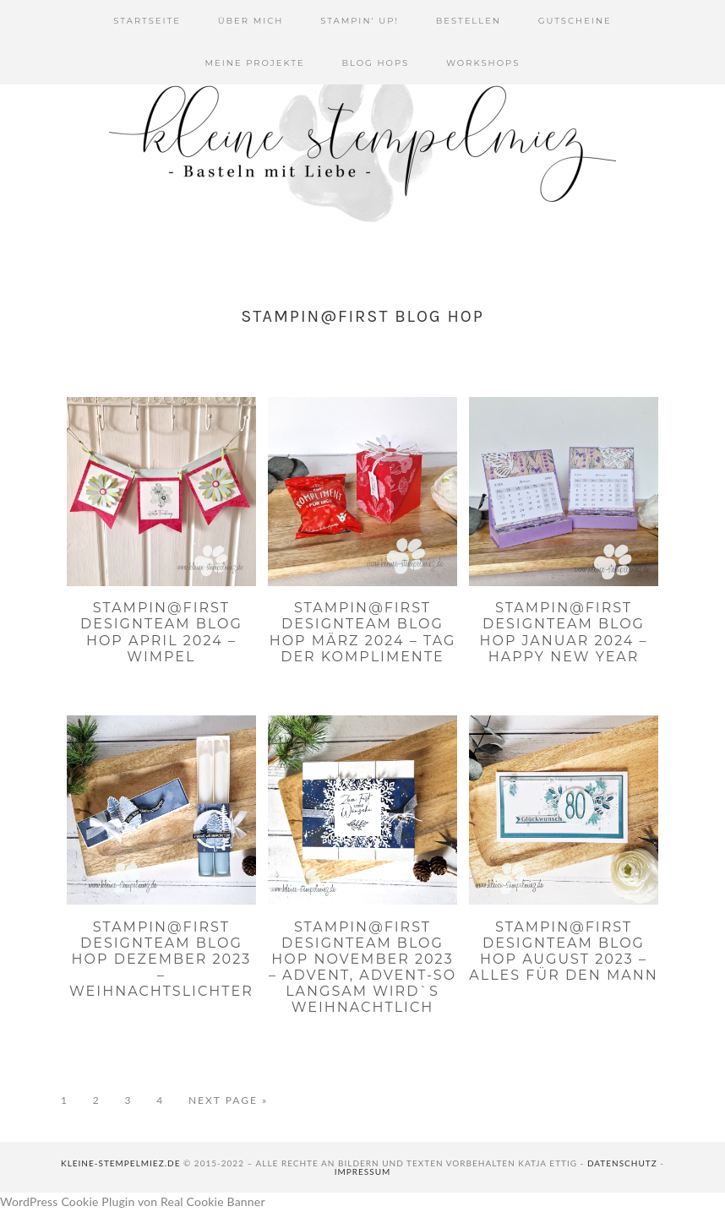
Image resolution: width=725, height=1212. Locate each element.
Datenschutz (622, 1163)
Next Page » (228, 1100)
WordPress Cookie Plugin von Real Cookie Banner (132, 1201)
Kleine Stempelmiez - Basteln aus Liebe (362, 143)
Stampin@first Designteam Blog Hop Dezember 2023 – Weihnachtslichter (161, 959)
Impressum (363, 1171)
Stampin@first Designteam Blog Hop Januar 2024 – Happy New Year (563, 632)
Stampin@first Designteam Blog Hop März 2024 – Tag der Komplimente (363, 632)
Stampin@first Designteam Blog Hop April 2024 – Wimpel (161, 632)
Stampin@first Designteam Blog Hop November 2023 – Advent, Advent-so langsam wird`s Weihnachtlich (362, 967)
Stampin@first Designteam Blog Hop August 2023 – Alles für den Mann (563, 951)
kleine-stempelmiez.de (120, 1163)
